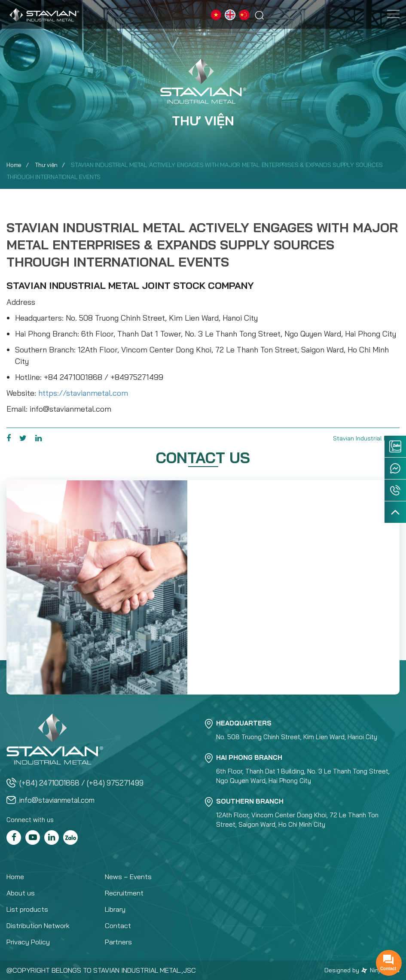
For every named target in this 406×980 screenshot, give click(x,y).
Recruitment (124, 893)
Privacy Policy (28, 942)
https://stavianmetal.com (83, 393)
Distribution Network (38, 925)
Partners (118, 942)
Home (13, 165)
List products (27, 909)
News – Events (128, 876)
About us (20, 893)
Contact (118, 925)
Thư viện (46, 165)
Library (115, 909)
